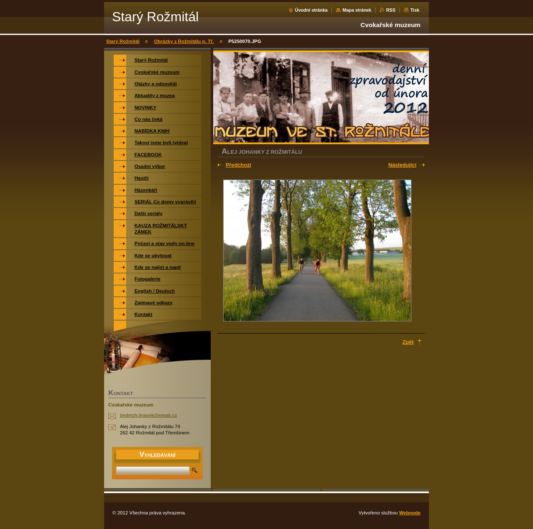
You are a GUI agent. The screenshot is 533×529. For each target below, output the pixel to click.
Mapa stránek (356, 10)
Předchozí (238, 165)
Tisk (414, 10)
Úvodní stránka (311, 10)
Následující (402, 165)
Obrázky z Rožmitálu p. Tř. (184, 41)
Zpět (408, 342)
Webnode (410, 512)
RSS (390, 10)
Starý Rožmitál (122, 41)
